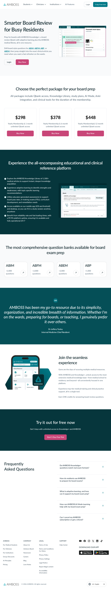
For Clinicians (7, 549)
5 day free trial (100, 4)
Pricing (5, 564)
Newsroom (27, 553)
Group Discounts (8, 557)
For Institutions (8, 553)
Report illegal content (46, 567)
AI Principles (7, 560)
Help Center (64, 545)
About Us (26, 545)
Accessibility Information (43, 572)
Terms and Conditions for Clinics (46, 550)
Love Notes (27, 564)
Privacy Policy (43, 555)
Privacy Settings (44, 559)
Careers (25, 557)
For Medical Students (10, 545)
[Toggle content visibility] (82, 467)
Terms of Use (43, 545)
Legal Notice (43, 563)
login (88, 4)
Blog (24, 560)
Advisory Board (28, 549)
